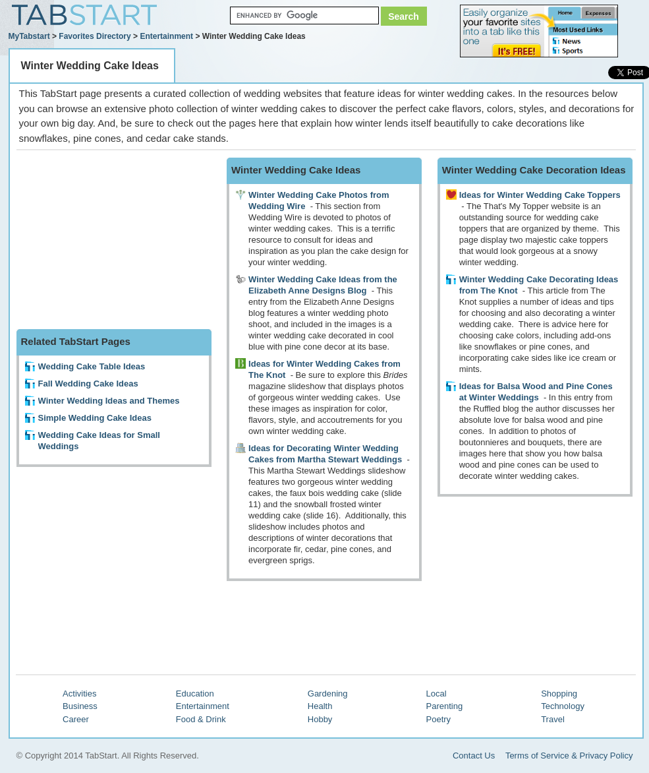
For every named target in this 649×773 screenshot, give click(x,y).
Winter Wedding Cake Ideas (90, 65)
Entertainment (166, 36)
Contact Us (474, 755)
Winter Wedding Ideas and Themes (109, 401)
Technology (562, 706)
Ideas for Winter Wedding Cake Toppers (540, 195)
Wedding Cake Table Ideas (92, 366)
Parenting (444, 706)
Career (76, 719)
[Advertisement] (115, 240)
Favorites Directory (94, 36)
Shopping (559, 693)
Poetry (438, 719)
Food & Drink (201, 719)
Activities (79, 693)
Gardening (328, 693)
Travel (553, 719)
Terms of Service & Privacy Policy (569, 755)
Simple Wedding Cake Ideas (95, 418)
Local (436, 693)
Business (80, 706)
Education (195, 693)
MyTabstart (29, 36)
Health (320, 706)
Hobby (320, 719)
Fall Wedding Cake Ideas (88, 383)
